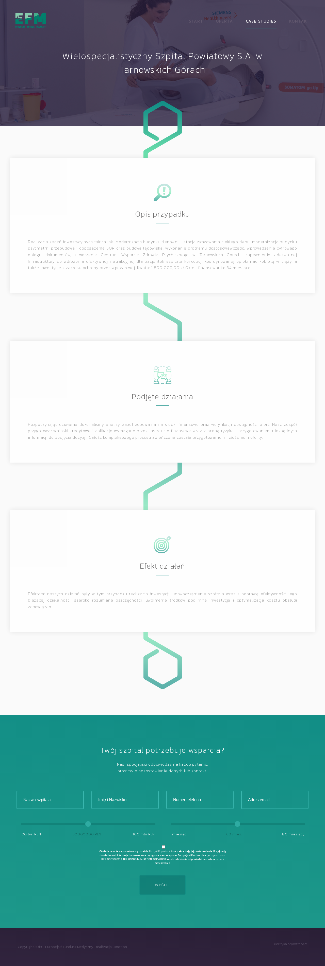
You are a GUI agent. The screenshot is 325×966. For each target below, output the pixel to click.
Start (196, 21)
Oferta (224, 21)
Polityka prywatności (290, 944)
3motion (120, 947)
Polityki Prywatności (160, 851)
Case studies (261, 21)
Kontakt (299, 21)
